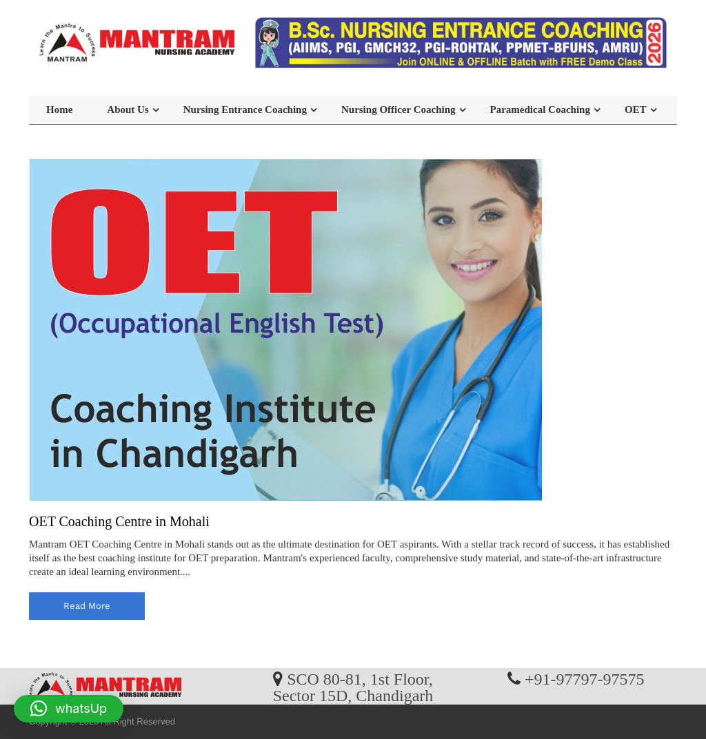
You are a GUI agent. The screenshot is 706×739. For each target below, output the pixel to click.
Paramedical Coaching (540, 109)
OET (636, 109)
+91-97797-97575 (585, 678)
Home (59, 109)
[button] (68, 708)
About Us (127, 109)
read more (86, 606)
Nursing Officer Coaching (398, 109)
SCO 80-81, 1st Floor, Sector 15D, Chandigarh (353, 686)
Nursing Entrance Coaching (245, 109)
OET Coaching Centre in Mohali (119, 521)
